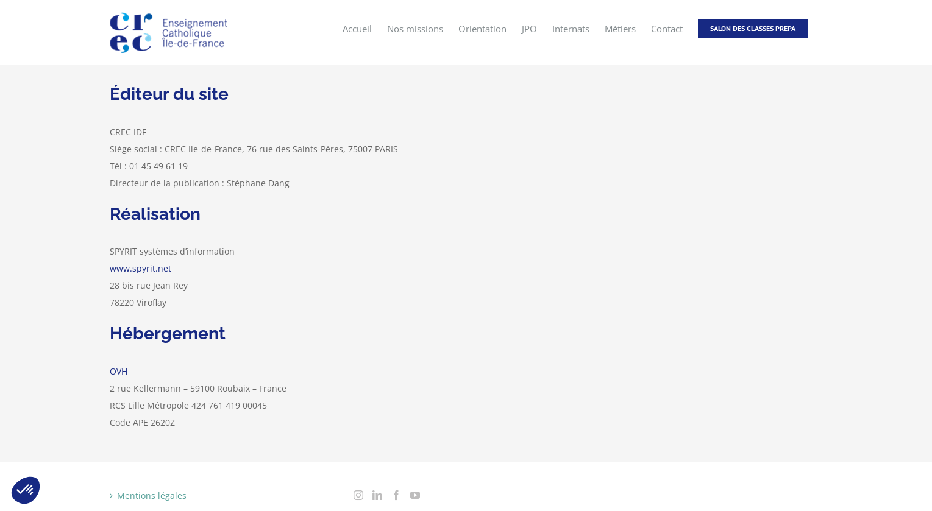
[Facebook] (396, 495)
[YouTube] (415, 495)
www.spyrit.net (140, 268)
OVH (118, 371)
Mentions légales (152, 495)
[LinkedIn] (377, 495)
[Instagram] (358, 495)
